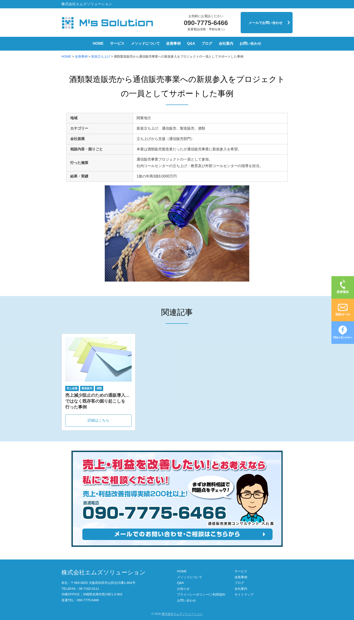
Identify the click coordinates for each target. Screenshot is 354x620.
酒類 (99, 388)
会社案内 (226, 43)
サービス (117, 43)
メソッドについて (145, 43)
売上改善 (72, 388)
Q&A (191, 43)
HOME (98, 43)
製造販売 (87, 388)
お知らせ (183, 588)
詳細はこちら (98, 420)
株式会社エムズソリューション (103, 572)
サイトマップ (244, 594)
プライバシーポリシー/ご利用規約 (201, 594)
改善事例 (173, 43)
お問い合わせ (250, 43)
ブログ (206, 43)
